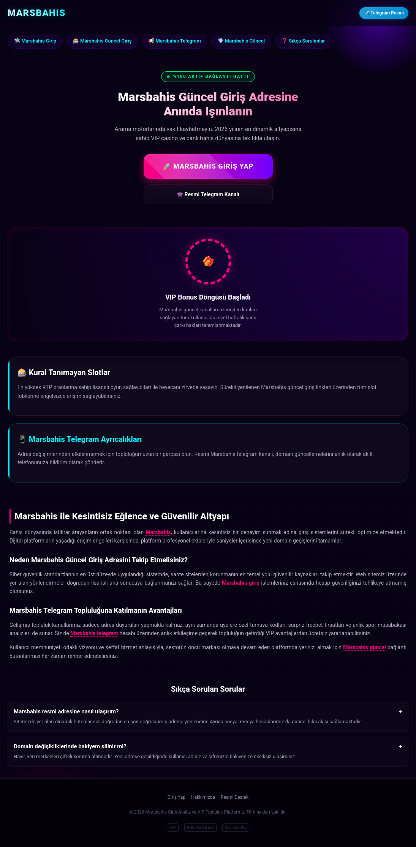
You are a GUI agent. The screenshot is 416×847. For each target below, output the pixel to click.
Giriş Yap (176, 797)
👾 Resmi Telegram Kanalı (208, 194)
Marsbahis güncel (364, 647)
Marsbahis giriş (240, 583)
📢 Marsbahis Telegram (174, 41)
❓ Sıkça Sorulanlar (303, 41)
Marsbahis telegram (94, 633)
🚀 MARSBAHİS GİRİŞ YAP (208, 166)
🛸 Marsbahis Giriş (35, 41)
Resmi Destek (234, 797)
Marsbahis (158, 532)
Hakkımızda (203, 797)
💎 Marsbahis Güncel (241, 41)
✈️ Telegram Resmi (384, 13)
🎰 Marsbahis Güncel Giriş (102, 41)
